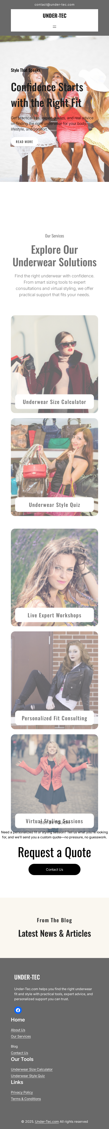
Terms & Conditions (26, 1099)
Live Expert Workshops (55, 637)
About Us (18, 1030)
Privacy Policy (22, 1092)
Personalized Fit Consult (51, 740)
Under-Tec (54, 15)
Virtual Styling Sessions (54, 842)
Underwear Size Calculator (54, 423)
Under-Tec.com (47, 1121)
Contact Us (54, 869)
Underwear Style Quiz (54, 526)
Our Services (21, 1036)
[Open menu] (54, 26)
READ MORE (24, 141)
